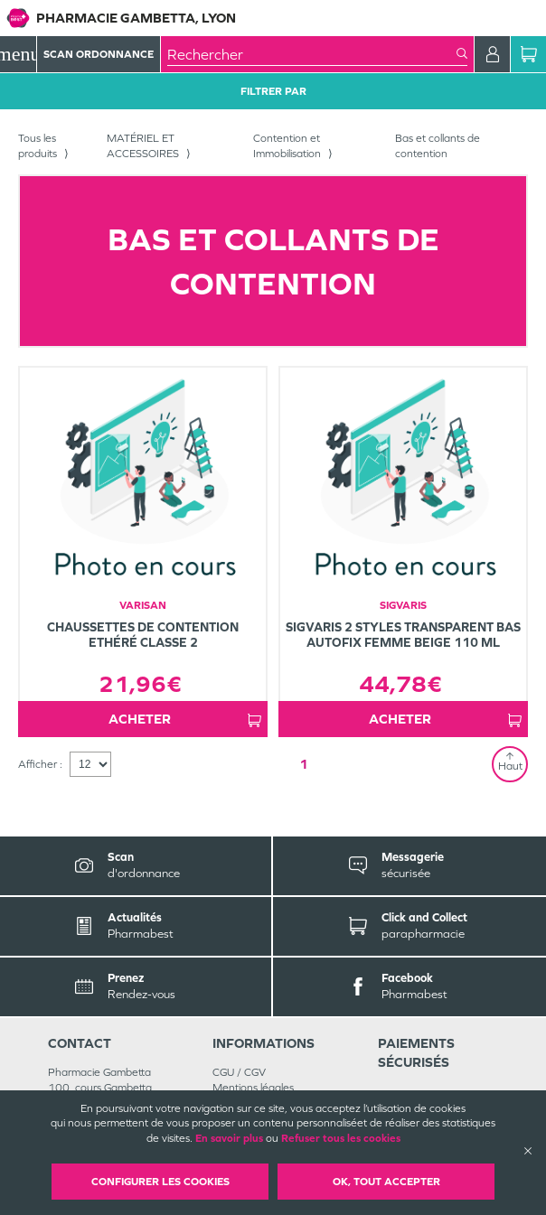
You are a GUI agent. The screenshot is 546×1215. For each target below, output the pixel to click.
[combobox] (312, 54)
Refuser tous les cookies (340, 1138)
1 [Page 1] (303, 763)
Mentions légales (253, 1087)
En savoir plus (229, 1138)
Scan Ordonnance (98, 54)
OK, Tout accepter (386, 1181)
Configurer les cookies (160, 1181)
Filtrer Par (273, 91)
